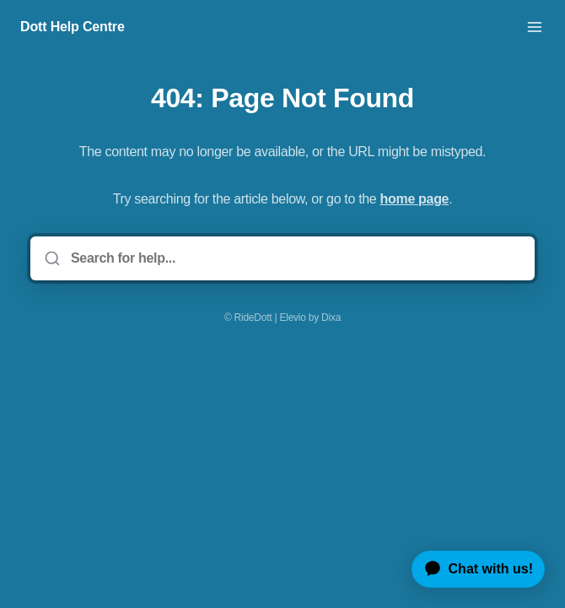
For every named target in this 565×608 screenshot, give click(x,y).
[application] (472, 569)
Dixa (331, 317)
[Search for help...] (294, 258)
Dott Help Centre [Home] (72, 26)
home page (414, 199)
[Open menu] (534, 27)
